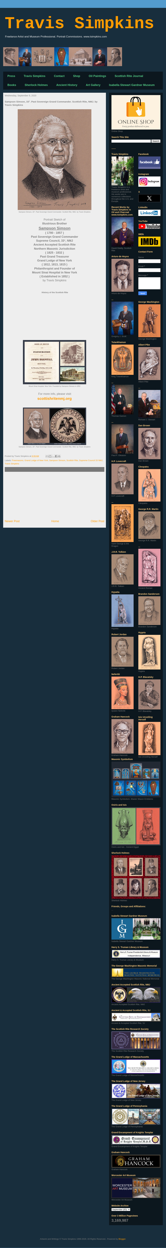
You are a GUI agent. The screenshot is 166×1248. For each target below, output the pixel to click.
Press (11, 76)
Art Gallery (93, 85)
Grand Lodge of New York (36, 460)
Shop (76, 76)
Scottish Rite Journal (129, 76)
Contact (59, 76)
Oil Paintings (97, 76)
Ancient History (66, 85)
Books (11, 85)
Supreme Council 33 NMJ (91, 460)
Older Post (97, 521)
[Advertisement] (54, 495)
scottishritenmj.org (54, 398)
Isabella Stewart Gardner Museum (132, 85)
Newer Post (12, 521)
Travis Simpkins (79, 23)
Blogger (122, 1239)
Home (55, 521)
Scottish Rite (72, 460)
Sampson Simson (57, 460)
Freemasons (17, 460)
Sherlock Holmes (36, 85)
